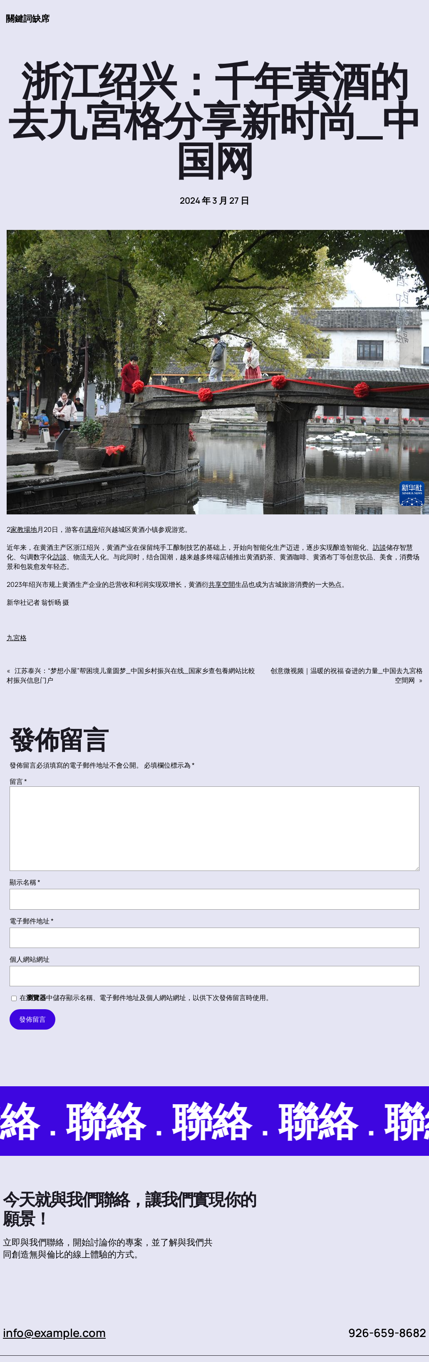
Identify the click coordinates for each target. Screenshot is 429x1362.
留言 (18, 781)
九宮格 (17, 637)
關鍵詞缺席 (28, 18)
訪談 (379, 547)
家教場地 (23, 529)
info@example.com (54, 1332)
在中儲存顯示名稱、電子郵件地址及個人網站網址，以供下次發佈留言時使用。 (146, 997)
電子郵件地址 (32, 920)
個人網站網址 (30, 959)
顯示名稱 (25, 882)
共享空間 (221, 584)
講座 (91, 529)
